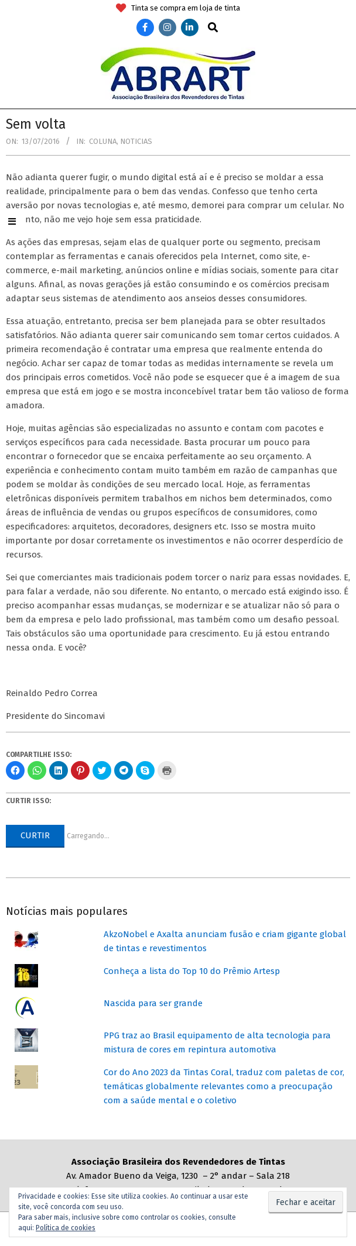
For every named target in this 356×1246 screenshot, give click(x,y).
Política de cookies (65, 1228)
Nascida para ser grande (153, 1003)
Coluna (103, 141)
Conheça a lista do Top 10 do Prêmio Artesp (192, 971)
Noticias (136, 141)
